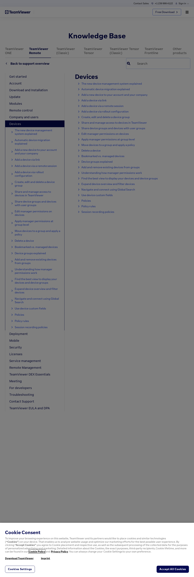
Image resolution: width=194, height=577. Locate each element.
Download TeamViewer (19, 558)
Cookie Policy (37, 551)
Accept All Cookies (172, 569)
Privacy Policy (59, 551)
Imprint (45, 558)
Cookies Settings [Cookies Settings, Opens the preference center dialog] (20, 569)
